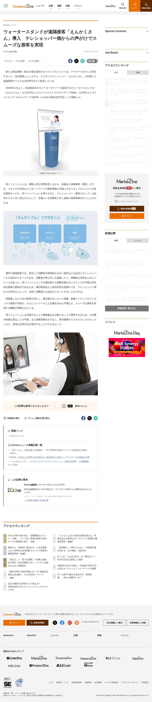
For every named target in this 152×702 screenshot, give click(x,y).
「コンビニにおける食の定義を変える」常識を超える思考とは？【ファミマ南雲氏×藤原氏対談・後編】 (77, 538)
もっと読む (13, 464)
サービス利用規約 (111, 682)
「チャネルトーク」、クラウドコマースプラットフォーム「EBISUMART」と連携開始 (49, 461)
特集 (68, 6)
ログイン (126, 216)
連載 (59, 6)
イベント (78, 6)
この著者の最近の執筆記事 (36, 500)
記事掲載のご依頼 (138, 623)
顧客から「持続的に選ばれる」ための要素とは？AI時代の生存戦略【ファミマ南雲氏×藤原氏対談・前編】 (28, 550)
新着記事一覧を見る (127, 308)
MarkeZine (8, 635)
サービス (8, 61)
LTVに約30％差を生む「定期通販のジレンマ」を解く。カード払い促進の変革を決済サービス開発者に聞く (27, 538)
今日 (116, 73)
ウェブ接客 (20, 61)
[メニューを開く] (6, 6)
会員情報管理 (76, 682)
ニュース (40, 6)
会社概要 (98, 682)
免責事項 (88, 682)
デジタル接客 (34, 61)
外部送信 (145, 682)
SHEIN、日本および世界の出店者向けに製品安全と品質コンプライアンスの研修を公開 (49, 457)
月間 (138, 73)
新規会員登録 (126, 208)
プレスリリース (17, 436)
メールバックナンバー (127, 201)
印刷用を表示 (11, 418)
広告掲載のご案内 (114, 623)
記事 (51, 6)
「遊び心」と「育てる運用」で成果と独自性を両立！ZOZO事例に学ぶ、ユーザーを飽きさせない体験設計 (28, 562)
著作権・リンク (62, 682)
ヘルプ (50, 682)
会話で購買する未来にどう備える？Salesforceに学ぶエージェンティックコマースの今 (28, 586)
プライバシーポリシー (130, 682)
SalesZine (31, 635)
